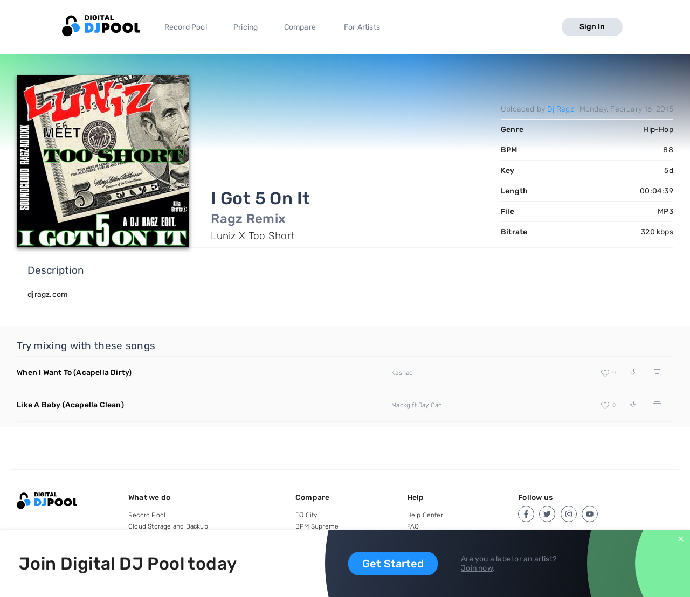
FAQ (413, 526)
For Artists (362, 27)
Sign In (592, 26)
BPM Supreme (317, 526)
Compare (300, 27)
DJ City (306, 515)
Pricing (245, 27)
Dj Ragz (560, 109)
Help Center (425, 515)
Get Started (393, 563)
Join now (477, 568)
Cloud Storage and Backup (168, 526)
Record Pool (185, 27)
